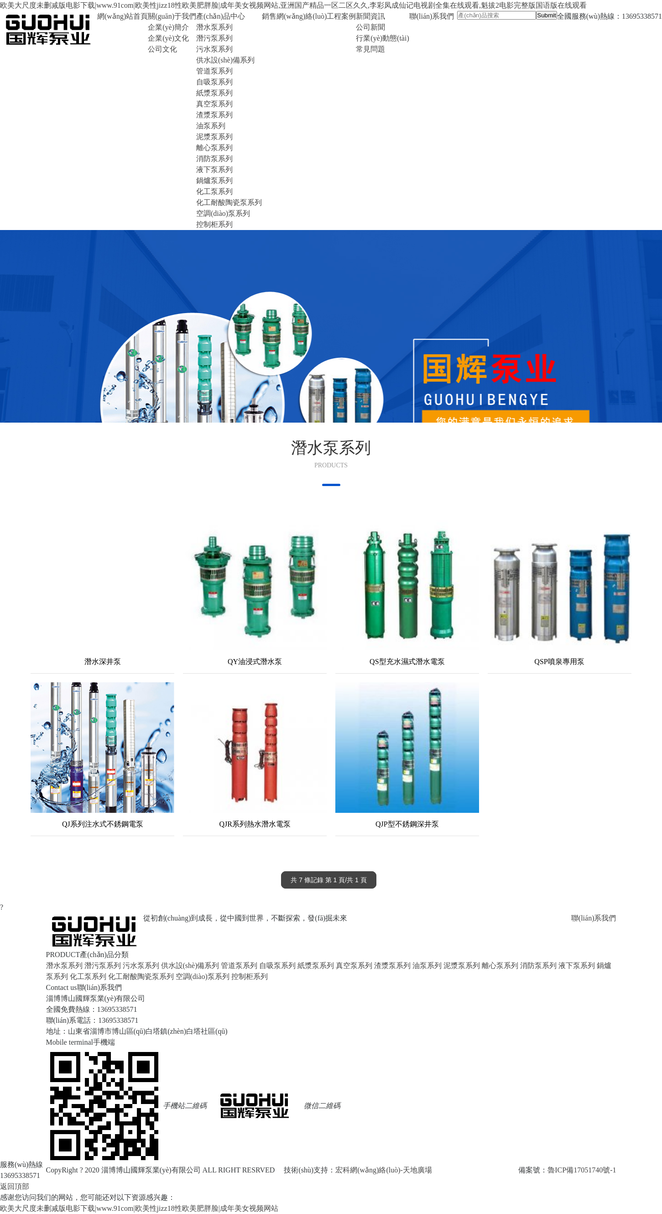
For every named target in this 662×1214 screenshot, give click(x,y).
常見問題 (370, 49)
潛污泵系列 (214, 38)
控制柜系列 (214, 224)
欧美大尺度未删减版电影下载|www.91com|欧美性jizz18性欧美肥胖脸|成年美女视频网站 (139, 1208)
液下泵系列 (214, 169)
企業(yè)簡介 (168, 27)
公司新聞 (370, 27)
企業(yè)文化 (168, 38)
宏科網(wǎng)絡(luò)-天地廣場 (383, 1170)
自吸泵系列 (214, 82)
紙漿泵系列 (214, 93)
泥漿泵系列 (214, 137)
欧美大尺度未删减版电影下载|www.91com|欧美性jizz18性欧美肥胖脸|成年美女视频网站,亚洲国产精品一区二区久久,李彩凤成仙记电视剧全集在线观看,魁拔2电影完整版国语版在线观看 (293, 5)
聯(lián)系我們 (593, 918)
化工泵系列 (214, 191)
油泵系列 (210, 126)
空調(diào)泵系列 (223, 213)
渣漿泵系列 (214, 115)
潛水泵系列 (214, 27)
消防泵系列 (214, 158)
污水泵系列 (214, 49)
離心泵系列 (214, 148)
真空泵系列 (214, 104)
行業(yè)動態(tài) (382, 38)
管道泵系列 (214, 71)
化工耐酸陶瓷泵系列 (229, 202)
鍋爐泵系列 (214, 180)
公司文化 (162, 49)
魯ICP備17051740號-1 (581, 1170)
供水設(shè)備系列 (225, 60)
